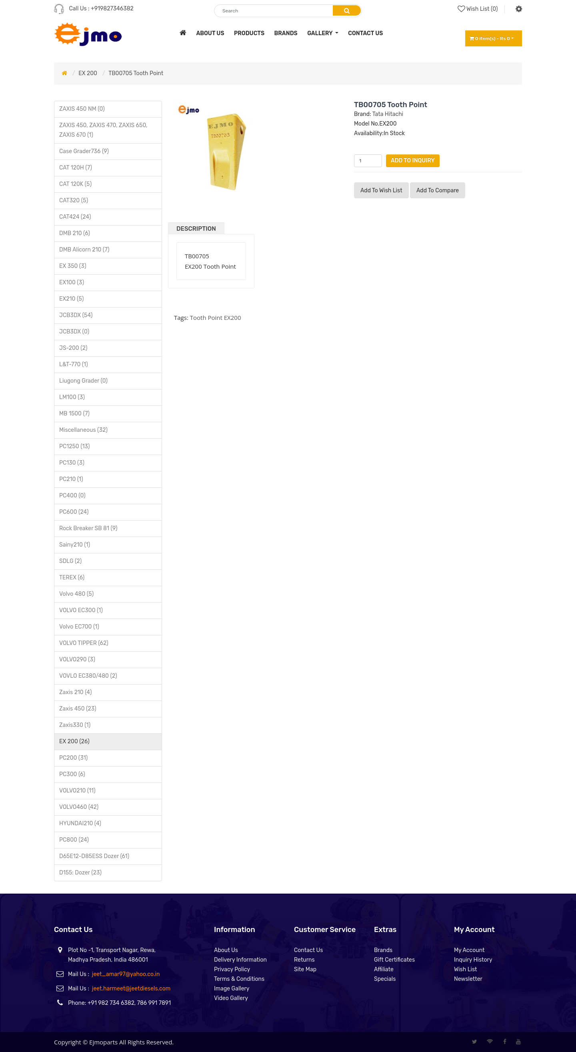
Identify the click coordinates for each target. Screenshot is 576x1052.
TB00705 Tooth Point (135, 73)
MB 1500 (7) (74, 413)
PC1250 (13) (74, 446)
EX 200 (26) (74, 741)
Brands (383, 950)
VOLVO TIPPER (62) (83, 643)
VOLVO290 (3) (77, 659)
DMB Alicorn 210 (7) (84, 249)
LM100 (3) (72, 397)
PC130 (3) (71, 462)
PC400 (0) (72, 495)
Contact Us (308, 950)
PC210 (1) (71, 479)
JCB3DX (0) (74, 331)
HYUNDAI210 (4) (80, 823)
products (249, 33)
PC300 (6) (72, 774)
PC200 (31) (73, 758)
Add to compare (437, 190)
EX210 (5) (71, 298)
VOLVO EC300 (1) (81, 610)
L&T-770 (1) (73, 364)
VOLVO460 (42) (78, 807)
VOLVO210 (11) (77, 790)
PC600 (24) (74, 512)
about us (210, 33)
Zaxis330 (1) (74, 725)
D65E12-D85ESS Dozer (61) (94, 856)
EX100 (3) (71, 282)
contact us (365, 33)
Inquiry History (473, 959)
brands (286, 33)
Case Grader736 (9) (84, 151)
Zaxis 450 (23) (77, 708)
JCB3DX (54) (75, 315)
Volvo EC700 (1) (79, 626)
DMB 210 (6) (74, 233)
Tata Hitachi (387, 114)
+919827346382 (112, 8)
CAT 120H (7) (75, 167)
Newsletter (468, 979)
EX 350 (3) (72, 266)
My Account (469, 950)
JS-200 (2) (73, 348)
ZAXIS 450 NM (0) (82, 109)
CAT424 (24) (75, 217)
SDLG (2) (70, 561)
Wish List (465, 969)
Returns (304, 959)
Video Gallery (231, 998)
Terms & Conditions (239, 979)
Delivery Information (240, 959)
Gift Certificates (394, 959)
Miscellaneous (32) (83, 430)
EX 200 (87, 73)
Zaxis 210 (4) (75, 692)
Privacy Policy (232, 969)
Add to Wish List (381, 190)
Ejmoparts (103, 1042)
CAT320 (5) (73, 200)
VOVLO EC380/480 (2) (88, 676)
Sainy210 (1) (74, 544)
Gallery (320, 33)
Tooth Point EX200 (215, 317)
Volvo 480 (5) (76, 594)
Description (196, 228)
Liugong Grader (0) (83, 380)
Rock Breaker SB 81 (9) (88, 528)
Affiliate (384, 969)
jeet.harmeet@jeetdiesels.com (131, 988)
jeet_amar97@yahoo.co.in (126, 974)
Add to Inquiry (413, 160)
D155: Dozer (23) (80, 872)
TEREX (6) (71, 577)
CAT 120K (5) (75, 184)
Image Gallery (232, 988)
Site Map (305, 969)
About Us (226, 950)
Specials (385, 979)
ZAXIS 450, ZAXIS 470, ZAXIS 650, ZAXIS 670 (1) (103, 130)
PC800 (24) (74, 839)
